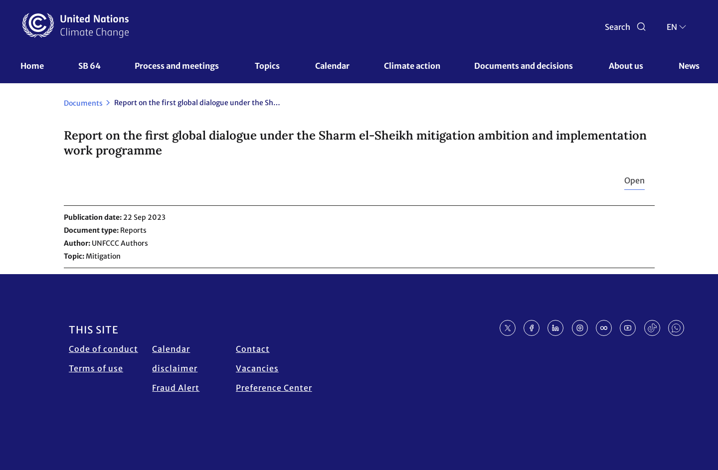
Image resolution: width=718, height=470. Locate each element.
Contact (253, 349)
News (689, 66)
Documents (83, 103)
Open (634, 180)
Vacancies (257, 368)
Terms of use (96, 368)
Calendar (332, 66)
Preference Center (274, 388)
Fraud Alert (175, 388)
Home (32, 66)
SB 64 (89, 66)
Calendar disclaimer (174, 358)
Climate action (412, 66)
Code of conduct (103, 349)
